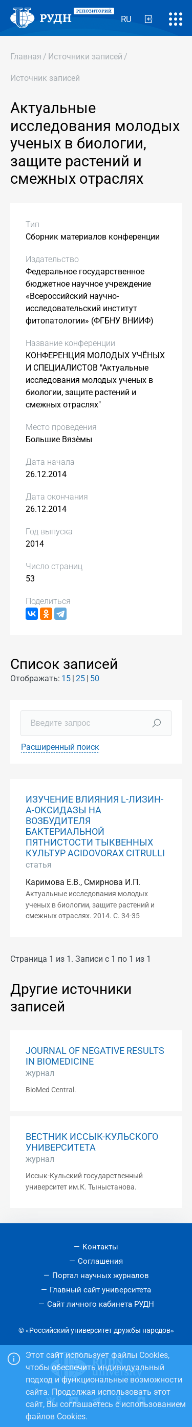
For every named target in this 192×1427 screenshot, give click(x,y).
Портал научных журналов (100, 1275)
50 (94, 678)
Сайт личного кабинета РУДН (100, 1304)
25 (80, 678)
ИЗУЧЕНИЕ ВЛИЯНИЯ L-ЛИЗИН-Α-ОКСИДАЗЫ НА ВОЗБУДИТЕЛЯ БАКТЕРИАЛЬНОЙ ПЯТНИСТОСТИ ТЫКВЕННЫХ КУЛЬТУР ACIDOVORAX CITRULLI (95, 826)
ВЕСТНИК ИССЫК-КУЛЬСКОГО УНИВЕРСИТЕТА (92, 1142)
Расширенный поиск (60, 747)
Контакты (100, 1246)
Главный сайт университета (100, 1289)
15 (66, 678)
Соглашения (100, 1261)
